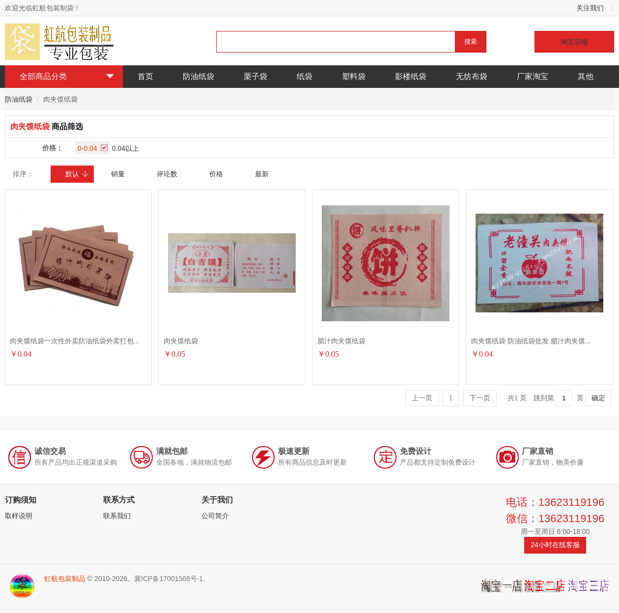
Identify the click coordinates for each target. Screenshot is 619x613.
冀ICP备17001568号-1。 (172, 579)
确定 (598, 398)
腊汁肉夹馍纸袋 (341, 341)
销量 (118, 174)
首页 (145, 76)
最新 (262, 174)
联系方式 (119, 500)
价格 (216, 174)
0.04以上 (125, 148)
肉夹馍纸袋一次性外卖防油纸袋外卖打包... (75, 341)
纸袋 (304, 76)
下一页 (480, 398)
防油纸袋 (198, 76)
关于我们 (217, 500)
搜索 (470, 41)
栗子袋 (255, 76)
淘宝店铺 (574, 42)
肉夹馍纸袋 (181, 341)
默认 (77, 174)
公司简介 (215, 516)
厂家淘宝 (532, 76)
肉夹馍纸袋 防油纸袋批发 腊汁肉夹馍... (531, 341)
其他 (585, 76)
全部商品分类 (67, 76)
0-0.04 (93, 148)
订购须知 (20, 500)
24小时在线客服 (555, 545)
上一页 (422, 398)
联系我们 (117, 516)
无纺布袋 (471, 76)
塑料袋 (354, 76)
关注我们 (590, 8)
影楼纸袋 (410, 76)
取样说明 (18, 516)
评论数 (167, 174)
